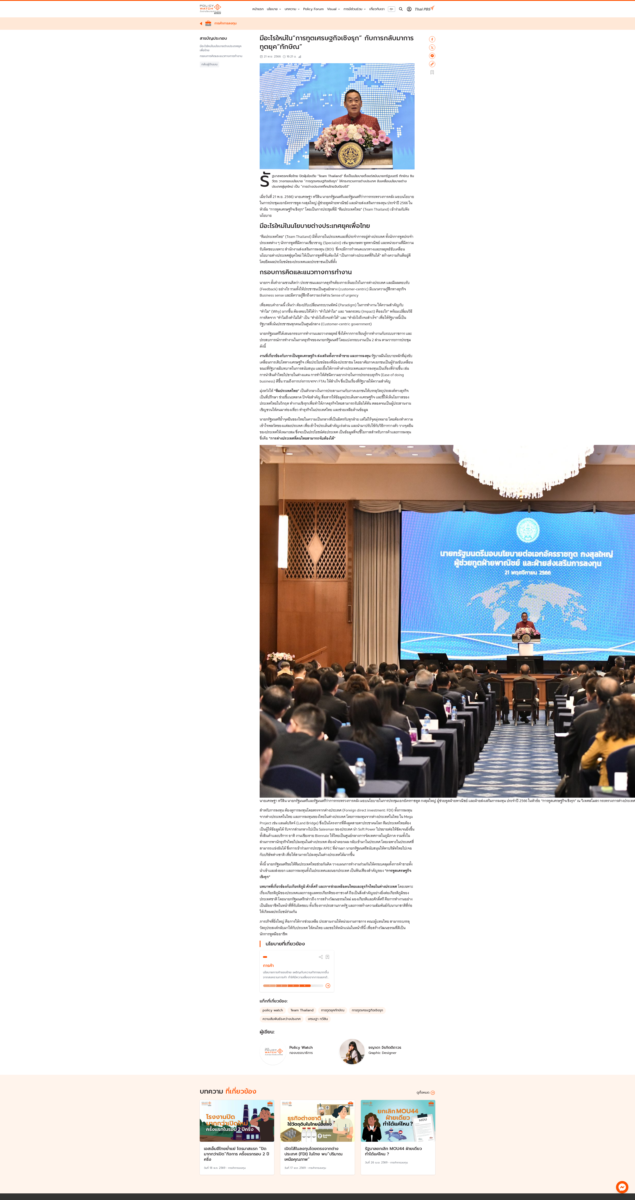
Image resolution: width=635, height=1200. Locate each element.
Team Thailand (302, 1010)
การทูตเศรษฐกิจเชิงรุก (367, 1010)
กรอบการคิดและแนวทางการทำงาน (221, 56)
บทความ (290, 9)
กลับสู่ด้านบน (209, 64)
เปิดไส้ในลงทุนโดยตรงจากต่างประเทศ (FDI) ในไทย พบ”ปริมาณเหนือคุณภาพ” (313, 1153)
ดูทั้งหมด (426, 1092)
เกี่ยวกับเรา (377, 9)
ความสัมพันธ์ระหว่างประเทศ (282, 1018)
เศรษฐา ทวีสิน (318, 1018)
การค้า (268, 965)
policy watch (273, 1010)
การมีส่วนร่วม (353, 9)
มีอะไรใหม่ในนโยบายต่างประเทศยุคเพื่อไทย (220, 48)
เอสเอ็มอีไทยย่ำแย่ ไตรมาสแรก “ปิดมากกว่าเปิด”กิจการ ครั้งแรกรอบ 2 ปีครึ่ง (236, 1153)
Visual (332, 9)
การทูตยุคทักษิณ (332, 1010)
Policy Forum (313, 9)
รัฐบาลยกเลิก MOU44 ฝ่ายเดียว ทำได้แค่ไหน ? (393, 1151)
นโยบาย (272, 9)
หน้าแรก (258, 9)
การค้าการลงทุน (237, 1168)
